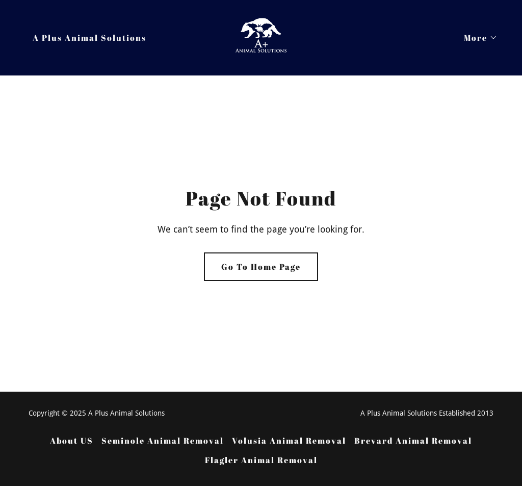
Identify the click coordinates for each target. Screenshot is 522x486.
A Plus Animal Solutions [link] (89, 37)
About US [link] (71, 440)
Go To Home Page (261, 266)
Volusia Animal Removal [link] (289, 440)
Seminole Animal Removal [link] (162, 440)
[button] (477, 38)
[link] (261, 37)
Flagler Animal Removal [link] (261, 460)
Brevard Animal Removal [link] (413, 440)
